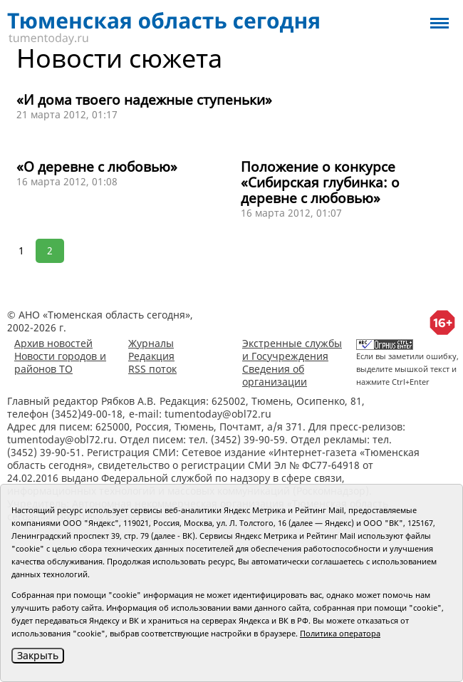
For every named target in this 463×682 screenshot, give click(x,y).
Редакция (151, 356)
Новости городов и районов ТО (60, 362)
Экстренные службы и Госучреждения (292, 349)
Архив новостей (53, 343)
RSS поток (152, 369)
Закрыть (37, 655)
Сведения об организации (274, 375)
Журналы (151, 343)
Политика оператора (340, 633)
